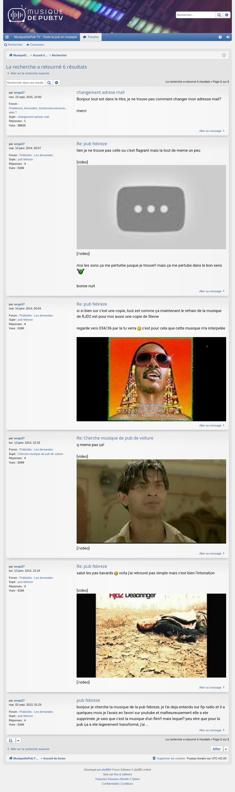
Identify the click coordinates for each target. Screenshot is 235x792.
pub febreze (25, 159)
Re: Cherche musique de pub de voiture (115, 438)
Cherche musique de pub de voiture (40, 453)
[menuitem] (220, 37)
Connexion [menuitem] (229, 38)
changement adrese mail (33, 116)
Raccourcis (8, 38)
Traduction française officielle (112, 779)
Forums (93, 37)
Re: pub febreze (92, 143)
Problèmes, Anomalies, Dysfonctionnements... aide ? (38, 110)
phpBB (105, 769)
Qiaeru (136, 779)
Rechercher (15, 44)
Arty (116, 774)
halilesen (127, 774)
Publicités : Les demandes (36, 155)
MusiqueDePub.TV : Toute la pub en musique (45, 37)
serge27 (19, 92)
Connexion (37, 44)
